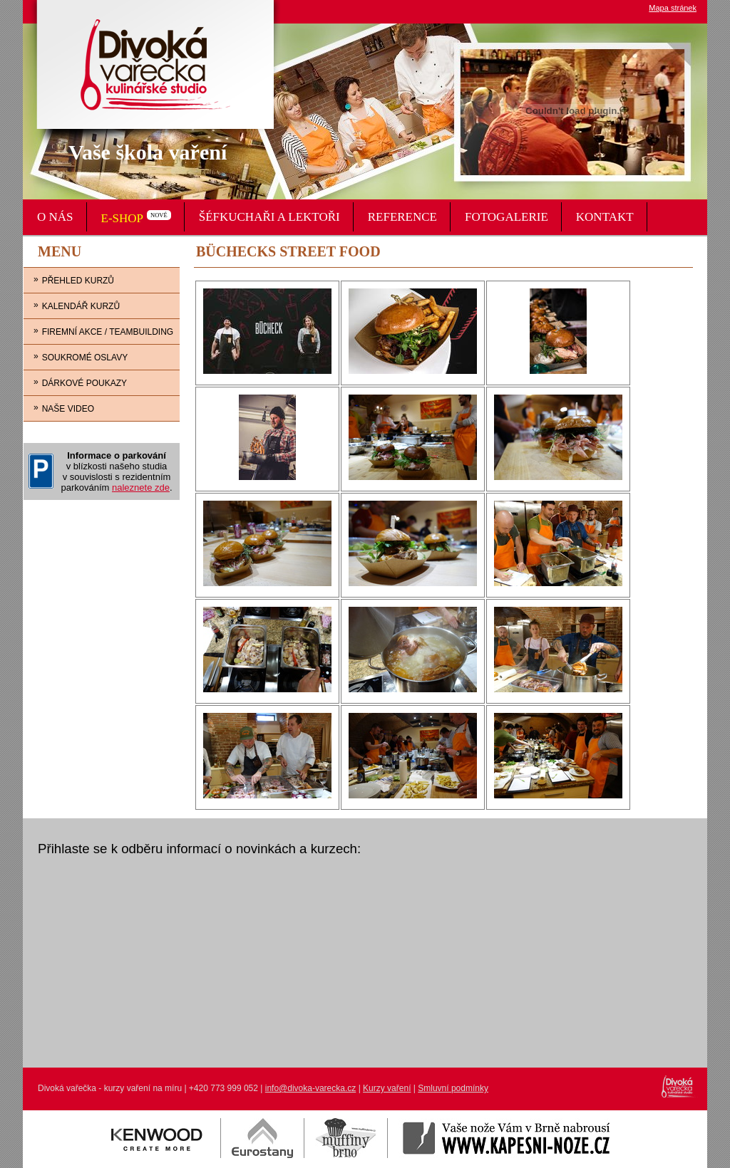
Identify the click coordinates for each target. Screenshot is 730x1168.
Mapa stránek (672, 8)
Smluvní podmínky (453, 1088)
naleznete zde (141, 487)
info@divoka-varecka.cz (310, 1088)
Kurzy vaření (387, 1088)
